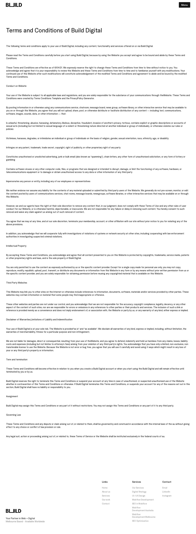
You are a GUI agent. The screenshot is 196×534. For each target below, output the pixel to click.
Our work (106, 499)
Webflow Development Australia (142, 509)
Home (105, 487)
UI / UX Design (138, 495)
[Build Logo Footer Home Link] (13, 511)
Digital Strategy (139, 491)
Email (164, 487)
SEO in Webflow (139, 503)
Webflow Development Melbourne (143, 515)
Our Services (138, 487)
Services (106, 495)
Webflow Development (143, 499)
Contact (105, 503)
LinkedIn (166, 491)
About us (106, 491)
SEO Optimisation (140, 521)
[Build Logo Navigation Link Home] (14, 5)
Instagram (167, 495)
